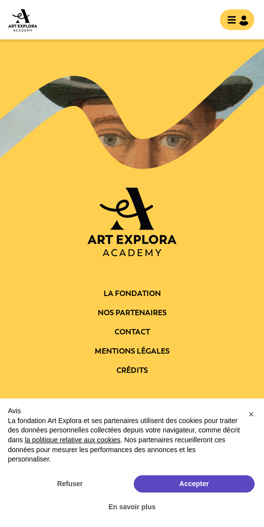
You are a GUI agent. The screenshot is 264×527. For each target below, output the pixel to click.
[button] (251, 414)
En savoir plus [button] (132, 507)
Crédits (132, 370)
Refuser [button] (70, 484)
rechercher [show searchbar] (204, 21)
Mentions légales (132, 351)
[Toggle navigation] (234, 20)
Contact (132, 332)
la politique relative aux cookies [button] (72, 440)
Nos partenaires (132, 312)
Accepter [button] (194, 484)
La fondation (132, 293)
